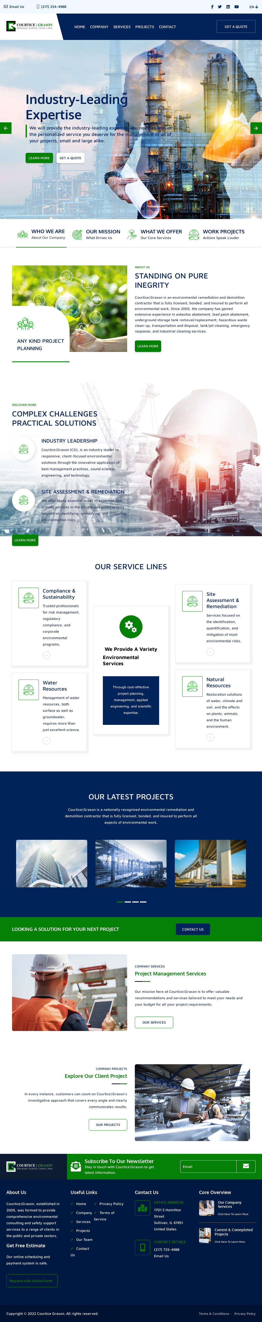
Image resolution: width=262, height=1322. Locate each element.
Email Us (16, 6)
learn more (39, 158)
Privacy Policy (112, 1203)
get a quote (70, 158)
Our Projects (108, 1125)
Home (81, 1203)
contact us (193, 929)
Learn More (148, 346)
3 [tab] (134, 904)
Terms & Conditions (214, 1314)
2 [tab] (127, 904)
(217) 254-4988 (53, 6)
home (79, 27)
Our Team (84, 1239)
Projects (144, 27)
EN (253, 7)
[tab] (41, 235)
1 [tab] (119, 904)
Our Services (154, 1022)
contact (167, 27)
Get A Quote (236, 26)
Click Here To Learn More (233, 1214)
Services (121, 27)
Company (99, 27)
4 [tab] (142, 904)
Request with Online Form (31, 1280)
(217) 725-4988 (166, 1249)
